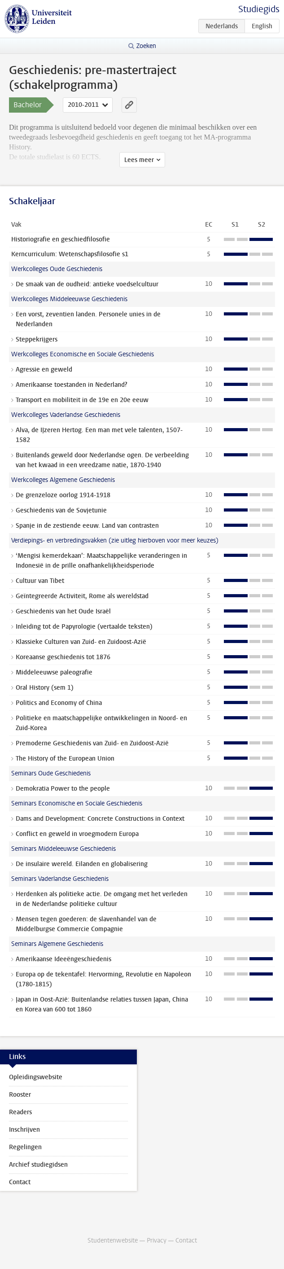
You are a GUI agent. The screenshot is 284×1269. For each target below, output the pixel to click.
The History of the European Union (65, 758)
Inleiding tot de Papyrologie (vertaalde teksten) (84, 626)
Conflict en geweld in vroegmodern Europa (77, 834)
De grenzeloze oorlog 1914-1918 (63, 495)
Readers (20, 1112)
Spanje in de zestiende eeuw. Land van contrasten (87, 525)
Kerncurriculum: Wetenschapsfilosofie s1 (69, 254)
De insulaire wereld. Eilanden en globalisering (82, 864)
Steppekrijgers (36, 339)
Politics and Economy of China (59, 703)
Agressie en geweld (44, 369)
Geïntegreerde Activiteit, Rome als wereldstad (82, 596)
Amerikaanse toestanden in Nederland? (71, 385)
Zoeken (146, 46)
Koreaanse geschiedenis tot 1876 (63, 657)
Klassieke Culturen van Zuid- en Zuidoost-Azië (81, 642)
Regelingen (25, 1147)
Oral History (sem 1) (45, 687)
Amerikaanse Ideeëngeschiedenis (63, 959)
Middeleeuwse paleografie (54, 672)
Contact (20, 1182)
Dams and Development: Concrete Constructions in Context (100, 818)
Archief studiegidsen (38, 1164)
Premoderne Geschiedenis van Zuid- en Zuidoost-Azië (92, 743)
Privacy (156, 1240)
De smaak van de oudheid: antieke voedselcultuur (87, 284)
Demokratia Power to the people (63, 788)
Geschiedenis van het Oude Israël (63, 611)
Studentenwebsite (112, 1240)
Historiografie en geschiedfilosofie (60, 239)
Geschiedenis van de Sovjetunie (61, 510)
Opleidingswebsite (35, 1077)
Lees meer (139, 160)
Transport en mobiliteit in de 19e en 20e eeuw (82, 400)
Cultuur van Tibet (40, 581)
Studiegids (259, 9)
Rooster (20, 1094)
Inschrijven (24, 1129)
